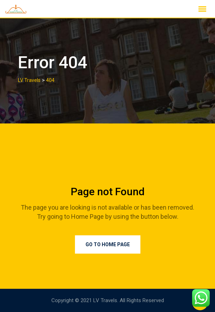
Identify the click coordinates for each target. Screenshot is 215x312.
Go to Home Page (108, 244)
